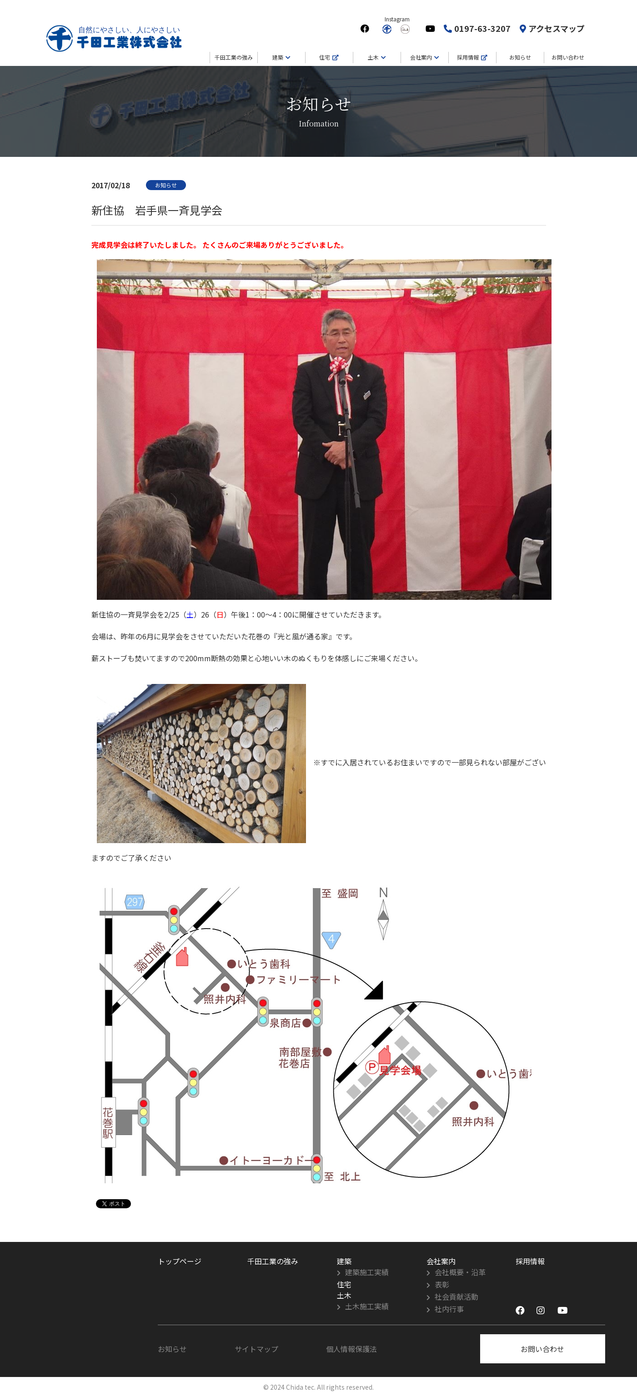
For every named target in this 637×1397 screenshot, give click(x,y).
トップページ (179, 1261)
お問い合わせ (568, 57)
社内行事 (449, 1308)
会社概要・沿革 (460, 1271)
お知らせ (520, 57)
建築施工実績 (367, 1271)
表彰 (442, 1284)
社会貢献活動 (456, 1296)
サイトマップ (256, 1348)
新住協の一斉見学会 (124, 614)
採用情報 (468, 57)
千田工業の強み (234, 57)
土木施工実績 (367, 1306)
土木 (373, 57)
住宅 (324, 57)
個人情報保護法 (351, 1348)
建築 (277, 57)
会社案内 (421, 57)
